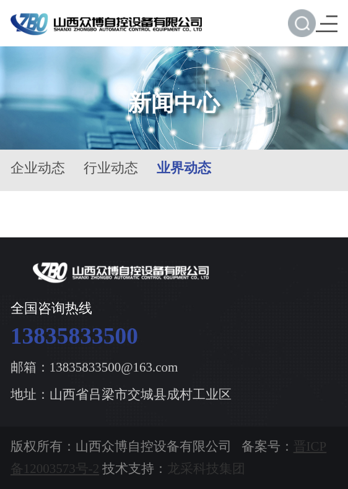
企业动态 (38, 168)
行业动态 (111, 168)
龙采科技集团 (206, 468)
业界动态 (184, 168)
